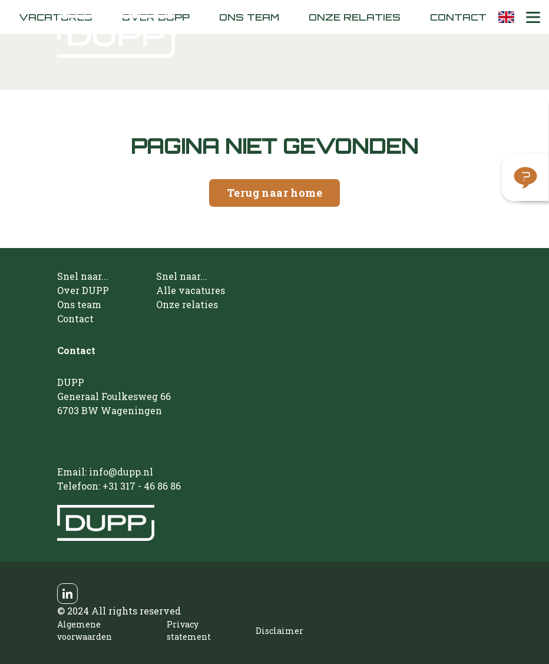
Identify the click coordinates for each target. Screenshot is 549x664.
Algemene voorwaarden (84, 630)
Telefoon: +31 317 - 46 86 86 (119, 486)
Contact (458, 17)
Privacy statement (189, 630)
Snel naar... (82, 276)
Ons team (249, 17)
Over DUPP (83, 290)
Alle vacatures (190, 290)
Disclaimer (279, 630)
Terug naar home (274, 193)
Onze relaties (355, 17)
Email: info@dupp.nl (105, 471)
